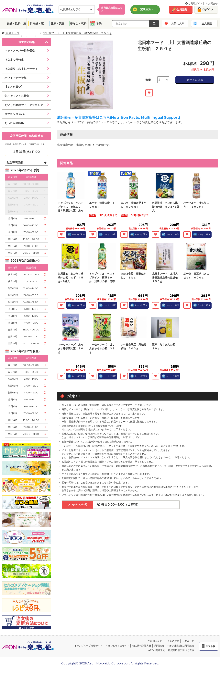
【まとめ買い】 (14, 87)
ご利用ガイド (193, 3)
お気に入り (177, 23)
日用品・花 (37, 23)
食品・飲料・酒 (16, 23)
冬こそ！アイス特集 (17, 96)
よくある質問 (172, 641)
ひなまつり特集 (14, 59)
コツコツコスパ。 (16, 114)
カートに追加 (195, 79)
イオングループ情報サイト (88, 645)
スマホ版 (210, 646)
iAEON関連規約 (156, 650)
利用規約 (159, 645)
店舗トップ (10, 33)
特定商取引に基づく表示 (181, 650)
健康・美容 (57, 23)
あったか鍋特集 (14, 123)
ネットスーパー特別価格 (20, 50)
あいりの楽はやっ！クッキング (24, 105)
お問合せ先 (188, 641)
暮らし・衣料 (78, 23)
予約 (99, 23)
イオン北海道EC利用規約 (180, 645)
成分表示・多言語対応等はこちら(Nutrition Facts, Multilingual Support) (118, 117)
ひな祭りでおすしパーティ (21, 68)
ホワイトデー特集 (16, 78)
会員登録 (181, 9)
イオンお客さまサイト (117, 645)
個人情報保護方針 (141, 645)
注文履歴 (207, 23)
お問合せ (212, 3)
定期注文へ (146, 9)
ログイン (207, 9)
